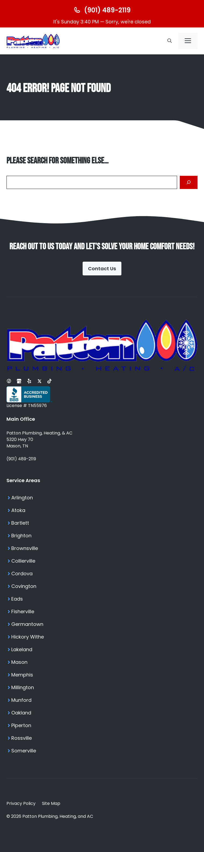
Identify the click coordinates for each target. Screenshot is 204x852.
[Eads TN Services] (102, 598)
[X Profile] (39, 380)
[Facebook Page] (8, 380)
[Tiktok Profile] (49, 380)
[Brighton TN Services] (102, 535)
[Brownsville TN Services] (102, 548)
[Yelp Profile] (29, 380)
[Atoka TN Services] (102, 510)
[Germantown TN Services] (102, 624)
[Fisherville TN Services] (102, 611)
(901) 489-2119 (21, 459)
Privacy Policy (21, 803)
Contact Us (102, 268)
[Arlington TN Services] (102, 497)
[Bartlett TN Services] (102, 523)
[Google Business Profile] (19, 380)
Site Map (51, 803)
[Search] (189, 182)
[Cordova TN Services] (102, 573)
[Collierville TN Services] (102, 561)
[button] (169, 41)
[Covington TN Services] (102, 586)
